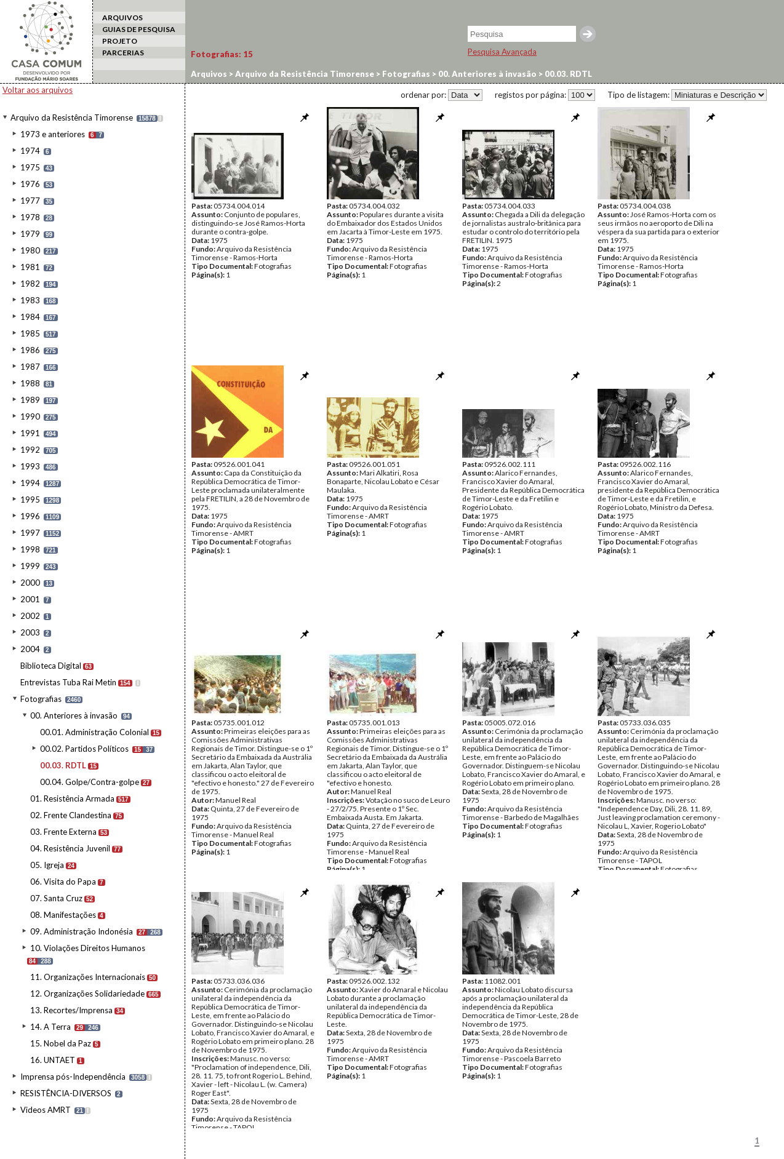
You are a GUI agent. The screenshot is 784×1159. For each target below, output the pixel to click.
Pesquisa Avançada (502, 52)
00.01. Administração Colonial (94, 732)
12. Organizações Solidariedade (87, 993)
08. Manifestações (63, 915)
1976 (30, 184)
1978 (30, 217)
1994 (30, 483)
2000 (30, 582)
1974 (30, 151)
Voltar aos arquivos (37, 90)
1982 (30, 284)
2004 (30, 649)
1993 (30, 466)
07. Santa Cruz (56, 898)
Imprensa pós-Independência (73, 1076)
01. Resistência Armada (72, 798)
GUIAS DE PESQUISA (138, 29)
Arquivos (209, 74)
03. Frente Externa (63, 832)
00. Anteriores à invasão (74, 715)
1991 (30, 433)
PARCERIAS (123, 52)
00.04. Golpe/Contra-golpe (89, 782)
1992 (30, 450)
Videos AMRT (45, 1110)
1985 (30, 333)
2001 (30, 599)
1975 (30, 167)
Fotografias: (222, 54)
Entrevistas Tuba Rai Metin (68, 682)
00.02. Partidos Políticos (84, 749)
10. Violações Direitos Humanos (87, 948)
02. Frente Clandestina (70, 815)
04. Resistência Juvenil (70, 848)
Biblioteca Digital (50, 666)
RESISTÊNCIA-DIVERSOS (65, 1093)
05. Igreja (47, 865)
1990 (30, 416)
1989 (30, 400)
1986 (30, 350)
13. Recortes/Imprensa (71, 1010)
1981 (30, 267)
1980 (30, 250)
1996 (30, 516)
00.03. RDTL (63, 765)
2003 (30, 632)
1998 (30, 549)
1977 (30, 200)
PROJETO (119, 41)
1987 (30, 367)
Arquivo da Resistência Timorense (71, 117)
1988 (30, 383)
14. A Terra (50, 1027)
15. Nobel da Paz (60, 1043)
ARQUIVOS (122, 17)
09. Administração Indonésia (81, 931)
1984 (30, 317)
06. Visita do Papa (63, 881)
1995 (30, 499)
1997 (30, 533)
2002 (30, 616)
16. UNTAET (52, 1060)
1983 (30, 300)
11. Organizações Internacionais (87, 977)
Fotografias (41, 699)
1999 (30, 566)
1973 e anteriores (52, 134)
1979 (30, 234)
